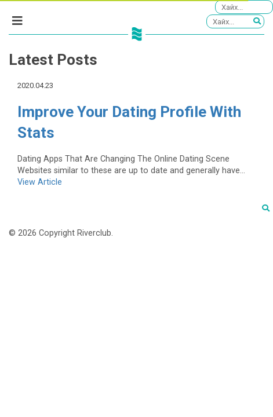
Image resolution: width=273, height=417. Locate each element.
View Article (39, 182)
